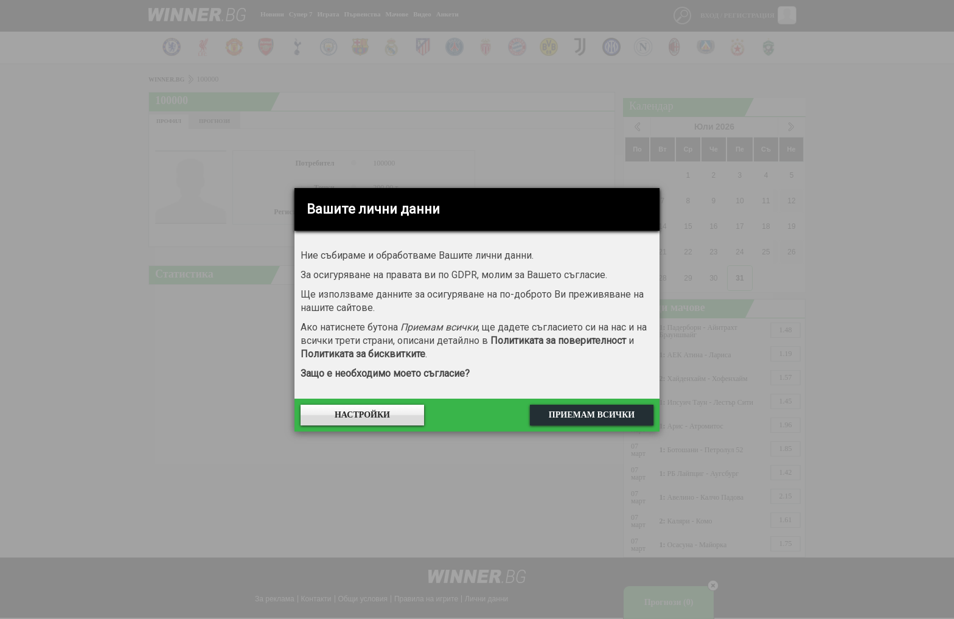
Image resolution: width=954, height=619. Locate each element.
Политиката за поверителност (558, 340)
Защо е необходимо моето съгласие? (385, 373)
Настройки (362, 414)
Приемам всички (592, 414)
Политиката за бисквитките (363, 354)
